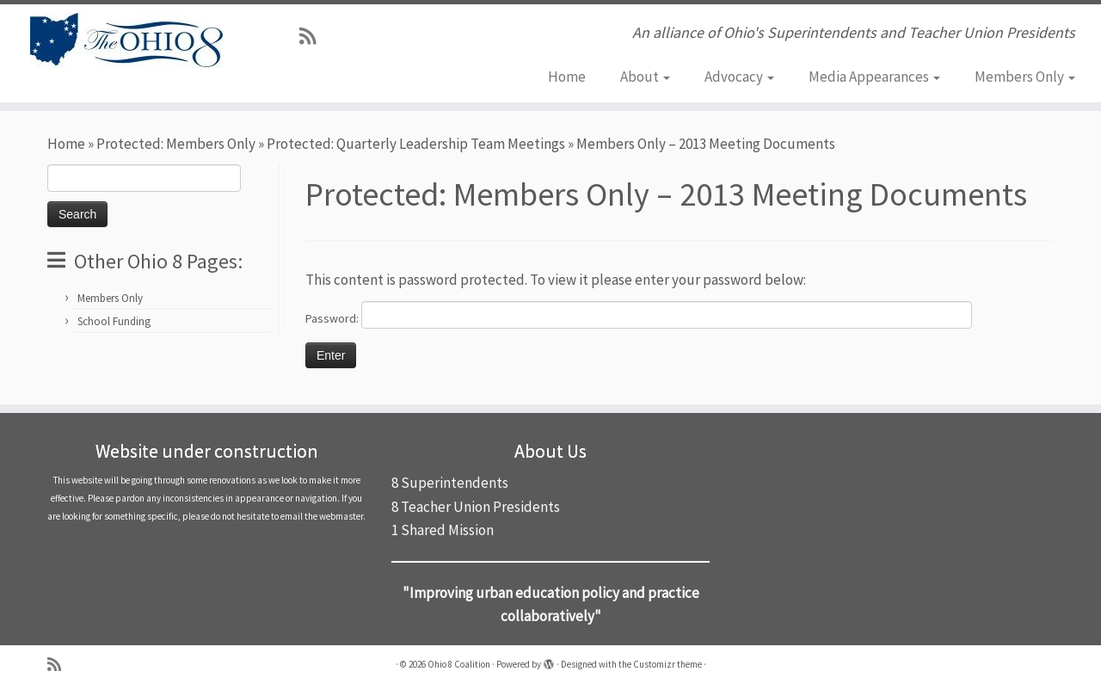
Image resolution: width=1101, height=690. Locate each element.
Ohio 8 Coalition (458, 664)
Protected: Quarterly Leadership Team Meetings (416, 143)
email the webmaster (321, 516)
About (645, 76)
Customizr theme (667, 664)
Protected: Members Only (175, 143)
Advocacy (739, 76)
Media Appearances (874, 76)
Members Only (1025, 76)
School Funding (114, 321)
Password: (638, 315)
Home (567, 76)
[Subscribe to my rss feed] (313, 36)
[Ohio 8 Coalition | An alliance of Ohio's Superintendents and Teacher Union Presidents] (127, 40)
